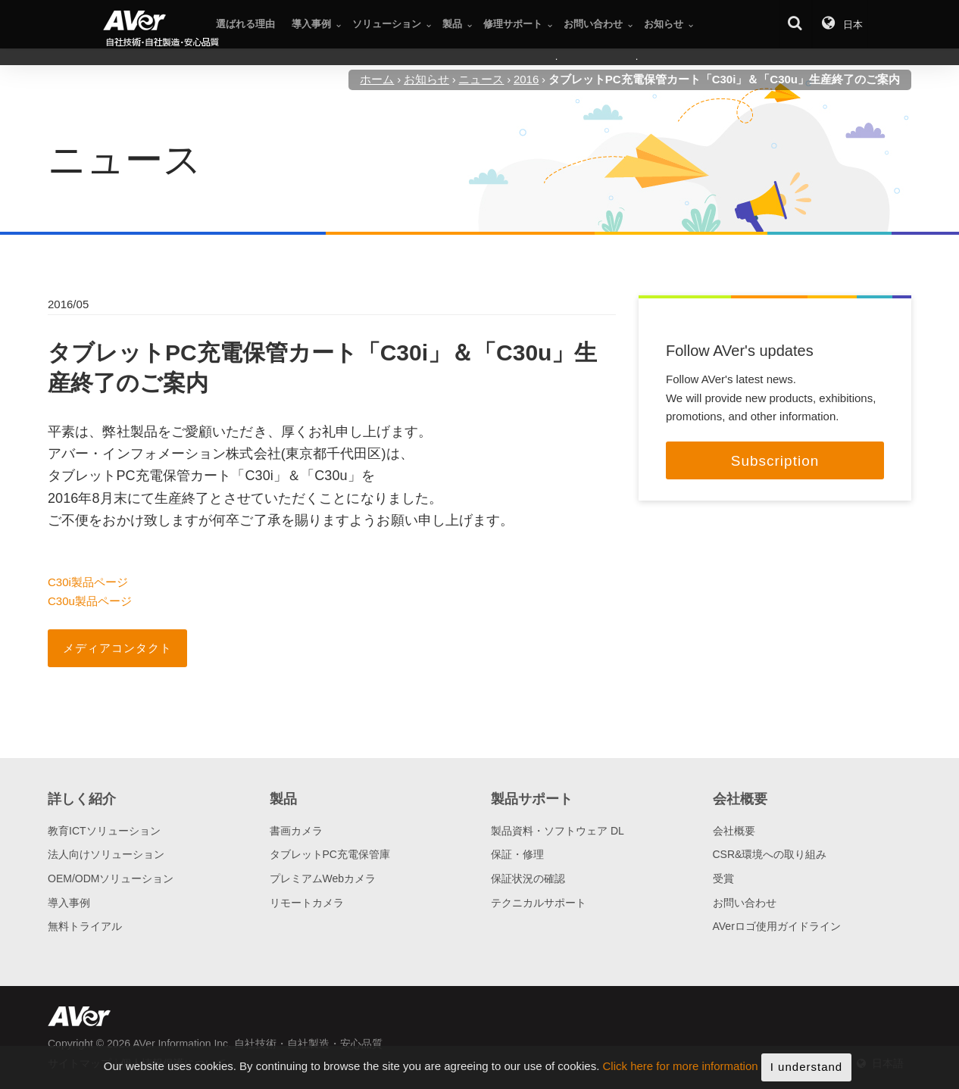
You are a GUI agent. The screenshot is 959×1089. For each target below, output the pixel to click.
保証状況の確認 (528, 878)
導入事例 (69, 903)
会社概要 (734, 831)
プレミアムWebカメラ (323, 878)
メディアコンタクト (117, 647)
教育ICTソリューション (104, 831)
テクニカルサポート (538, 903)
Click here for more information (680, 1068)
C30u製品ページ (90, 600)
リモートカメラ (307, 903)
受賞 (723, 878)
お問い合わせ (744, 903)
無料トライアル (85, 926)
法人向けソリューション (106, 854)
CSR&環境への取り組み (770, 854)
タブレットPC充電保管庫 (330, 854)
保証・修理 (517, 854)
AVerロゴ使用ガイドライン (777, 926)
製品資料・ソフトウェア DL (557, 831)
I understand (806, 1069)
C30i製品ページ (88, 582)
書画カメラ (296, 831)
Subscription (775, 461)
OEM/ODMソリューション (110, 878)
